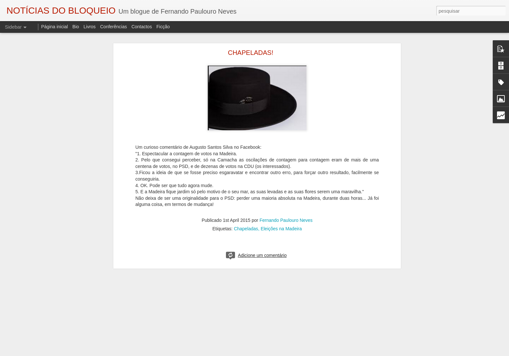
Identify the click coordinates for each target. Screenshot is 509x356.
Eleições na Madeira (281, 228)
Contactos (141, 26)
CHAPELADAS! (250, 52)
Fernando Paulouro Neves (285, 220)
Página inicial (54, 26)
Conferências (113, 26)
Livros (89, 26)
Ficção (163, 26)
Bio (75, 26)
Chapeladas (246, 228)
